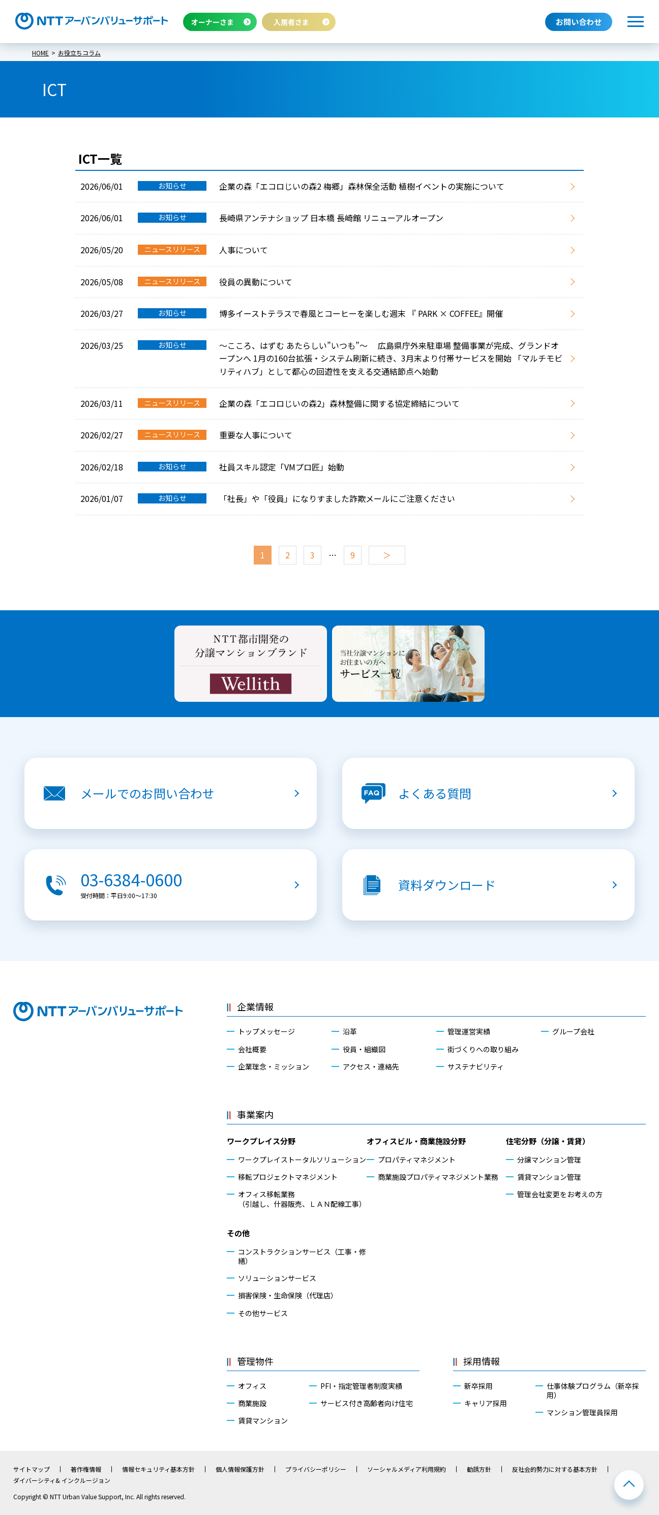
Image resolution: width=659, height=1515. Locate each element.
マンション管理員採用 (582, 1412)
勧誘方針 (479, 1469)
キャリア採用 (485, 1403)
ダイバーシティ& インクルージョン (61, 1480)
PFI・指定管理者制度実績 (361, 1385)
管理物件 (255, 1361)
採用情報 (481, 1361)
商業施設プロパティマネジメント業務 (438, 1176)
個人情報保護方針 (240, 1469)
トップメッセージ (266, 1031)
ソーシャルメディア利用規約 (406, 1469)
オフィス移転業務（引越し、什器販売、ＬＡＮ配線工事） (302, 1199)
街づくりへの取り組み (483, 1049)
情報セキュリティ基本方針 (158, 1469)
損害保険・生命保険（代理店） (288, 1295)
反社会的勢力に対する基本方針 (554, 1469)
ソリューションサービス (277, 1278)
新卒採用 (478, 1385)
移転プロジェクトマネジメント (288, 1176)
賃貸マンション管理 (549, 1176)
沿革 (350, 1031)
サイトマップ (31, 1469)
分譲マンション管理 (549, 1159)
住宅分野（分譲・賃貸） (548, 1141)
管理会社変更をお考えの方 (560, 1194)
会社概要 (252, 1049)
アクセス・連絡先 (371, 1066)
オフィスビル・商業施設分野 (416, 1141)
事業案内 (255, 1114)
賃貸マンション (263, 1420)
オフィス (252, 1385)
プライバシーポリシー (315, 1469)
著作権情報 (86, 1469)
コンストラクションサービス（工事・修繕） (302, 1256)
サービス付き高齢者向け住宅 (366, 1403)
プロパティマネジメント (417, 1159)
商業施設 (252, 1403)
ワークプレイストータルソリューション (302, 1159)
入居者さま (291, 22)
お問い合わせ (579, 21)
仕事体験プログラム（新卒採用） (593, 1390)
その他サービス (263, 1313)
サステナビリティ (475, 1066)
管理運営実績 (468, 1031)
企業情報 (255, 1006)
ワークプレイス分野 (261, 1141)
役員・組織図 (364, 1049)
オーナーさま (212, 22)
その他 (238, 1233)
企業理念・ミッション (273, 1066)
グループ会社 (573, 1031)
